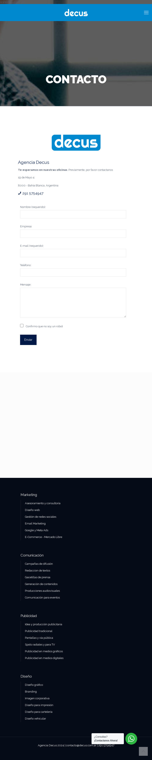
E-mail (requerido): (32, 245)
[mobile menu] (146, 12)
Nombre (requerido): (33, 207)
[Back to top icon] (143, 751)
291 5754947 (32, 193)
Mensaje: (25, 284)
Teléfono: (25, 265)
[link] (76, 143)
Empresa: (26, 226)
